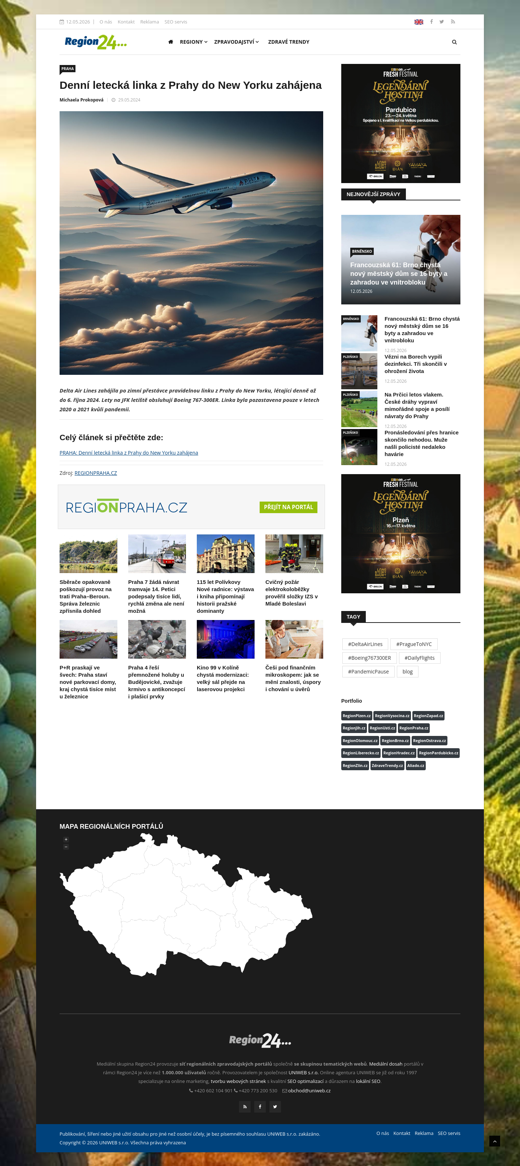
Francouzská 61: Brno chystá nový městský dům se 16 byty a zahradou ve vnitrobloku (398, 273)
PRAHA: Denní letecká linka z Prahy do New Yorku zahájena (129, 452)
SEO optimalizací (305, 1081)
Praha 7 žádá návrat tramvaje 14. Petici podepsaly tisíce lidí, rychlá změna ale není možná (156, 596)
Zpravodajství (236, 41)
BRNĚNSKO (362, 251)
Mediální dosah (386, 1064)
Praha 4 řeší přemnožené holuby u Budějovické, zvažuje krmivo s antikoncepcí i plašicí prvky (156, 681)
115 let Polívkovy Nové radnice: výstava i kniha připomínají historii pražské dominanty (225, 596)
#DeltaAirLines (365, 644)
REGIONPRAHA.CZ (96, 472)
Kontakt (126, 21)
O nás (106, 21)
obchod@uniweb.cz (309, 1090)
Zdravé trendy (288, 41)
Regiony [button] (193, 41)
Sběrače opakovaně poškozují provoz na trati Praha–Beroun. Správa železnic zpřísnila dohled (86, 596)
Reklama (149, 21)
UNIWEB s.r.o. (303, 1072)
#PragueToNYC (414, 644)
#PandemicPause (368, 671)
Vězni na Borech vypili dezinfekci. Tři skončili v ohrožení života (416, 364)
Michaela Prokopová (82, 100)
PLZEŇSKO (350, 357)
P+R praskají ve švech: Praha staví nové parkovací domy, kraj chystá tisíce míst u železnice (88, 681)
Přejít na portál (287, 508)
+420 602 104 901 (213, 1090)
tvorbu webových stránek (238, 1081)
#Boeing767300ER (369, 657)
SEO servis (176, 21)
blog (408, 671)
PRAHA (67, 68)
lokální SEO (368, 1081)
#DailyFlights (420, 657)
